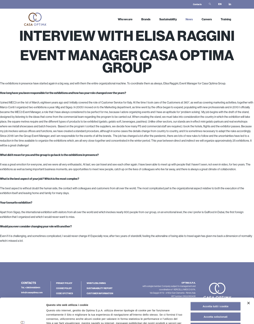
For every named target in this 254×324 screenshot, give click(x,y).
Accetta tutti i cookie (216, 280)
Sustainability (168, 19)
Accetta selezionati (215, 291)
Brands (145, 19)
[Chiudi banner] (248, 277)
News (189, 19)
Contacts (197, 4)
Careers (207, 19)
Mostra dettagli (178, 317)
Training (226, 19)
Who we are (125, 19)
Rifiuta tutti (215, 301)
